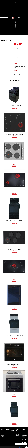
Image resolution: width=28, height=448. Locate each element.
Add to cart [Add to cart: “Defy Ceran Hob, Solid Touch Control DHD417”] (14, 194)
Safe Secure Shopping (17, 435)
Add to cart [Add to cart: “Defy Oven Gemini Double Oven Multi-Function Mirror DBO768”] (14, 309)
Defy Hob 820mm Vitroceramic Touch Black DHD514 (14, 278)
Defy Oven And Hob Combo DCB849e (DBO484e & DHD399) (14, 393)
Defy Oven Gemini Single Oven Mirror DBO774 (14, 364)
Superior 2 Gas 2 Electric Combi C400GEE (14, 105)
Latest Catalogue (12, 434)
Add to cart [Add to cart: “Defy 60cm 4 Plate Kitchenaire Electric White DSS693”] (14, 338)
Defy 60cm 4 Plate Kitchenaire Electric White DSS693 (14, 335)
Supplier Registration (7, 433)
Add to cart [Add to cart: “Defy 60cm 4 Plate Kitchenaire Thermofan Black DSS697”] (14, 424)
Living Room (2, 436)
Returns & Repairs (18, 434)
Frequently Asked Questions (18, 432)
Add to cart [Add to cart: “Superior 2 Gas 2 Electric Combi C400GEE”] (14, 108)
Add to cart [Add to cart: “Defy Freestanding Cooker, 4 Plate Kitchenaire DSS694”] (14, 223)
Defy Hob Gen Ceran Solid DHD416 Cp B (14, 249)
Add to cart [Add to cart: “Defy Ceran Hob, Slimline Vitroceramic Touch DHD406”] (14, 137)
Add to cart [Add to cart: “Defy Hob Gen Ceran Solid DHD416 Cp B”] (14, 252)
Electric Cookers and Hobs (2, 433)
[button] (14, 74)
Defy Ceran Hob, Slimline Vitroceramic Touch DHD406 (14, 134)
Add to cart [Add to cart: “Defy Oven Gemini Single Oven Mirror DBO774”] (14, 367)
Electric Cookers (2, 435)
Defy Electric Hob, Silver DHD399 (14, 163)
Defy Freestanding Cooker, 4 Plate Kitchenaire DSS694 (14, 220)
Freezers (2, 434)
